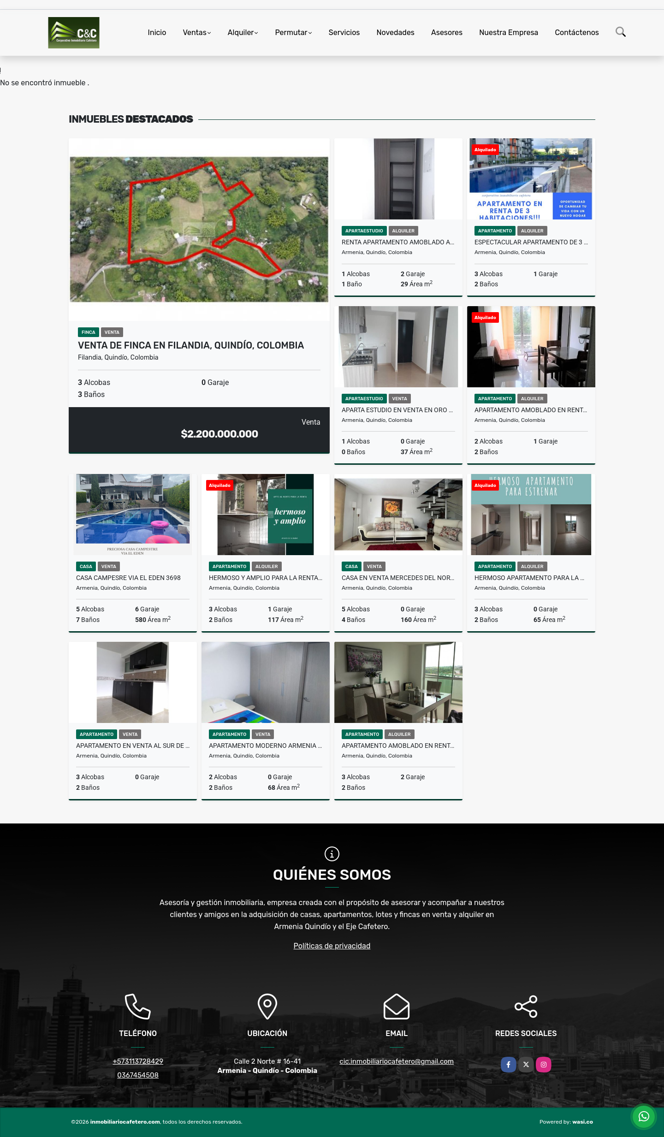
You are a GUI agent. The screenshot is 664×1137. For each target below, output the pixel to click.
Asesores (446, 32)
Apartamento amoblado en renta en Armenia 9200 (398, 745)
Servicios (344, 32)
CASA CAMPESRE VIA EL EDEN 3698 (128, 577)
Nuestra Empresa (508, 32)
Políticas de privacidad (332, 946)
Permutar (291, 32)
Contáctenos (577, 32)
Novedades (396, 32)
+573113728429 (138, 1061)
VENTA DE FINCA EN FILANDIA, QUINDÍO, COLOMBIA (191, 345)
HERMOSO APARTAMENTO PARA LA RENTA (531, 577)
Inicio (157, 32)
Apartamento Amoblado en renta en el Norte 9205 (531, 410)
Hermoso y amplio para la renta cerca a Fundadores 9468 (265, 577)
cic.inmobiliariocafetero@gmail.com (396, 1061)
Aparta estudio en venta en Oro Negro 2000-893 (398, 410)
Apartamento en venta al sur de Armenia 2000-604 (133, 745)
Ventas (194, 32)
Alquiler (241, 32)
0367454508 (138, 1075)
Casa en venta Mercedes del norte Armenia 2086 (398, 577)
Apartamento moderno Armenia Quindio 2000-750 (265, 745)
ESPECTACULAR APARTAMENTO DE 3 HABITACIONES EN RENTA (531, 242)
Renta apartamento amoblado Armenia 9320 (398, 242)
